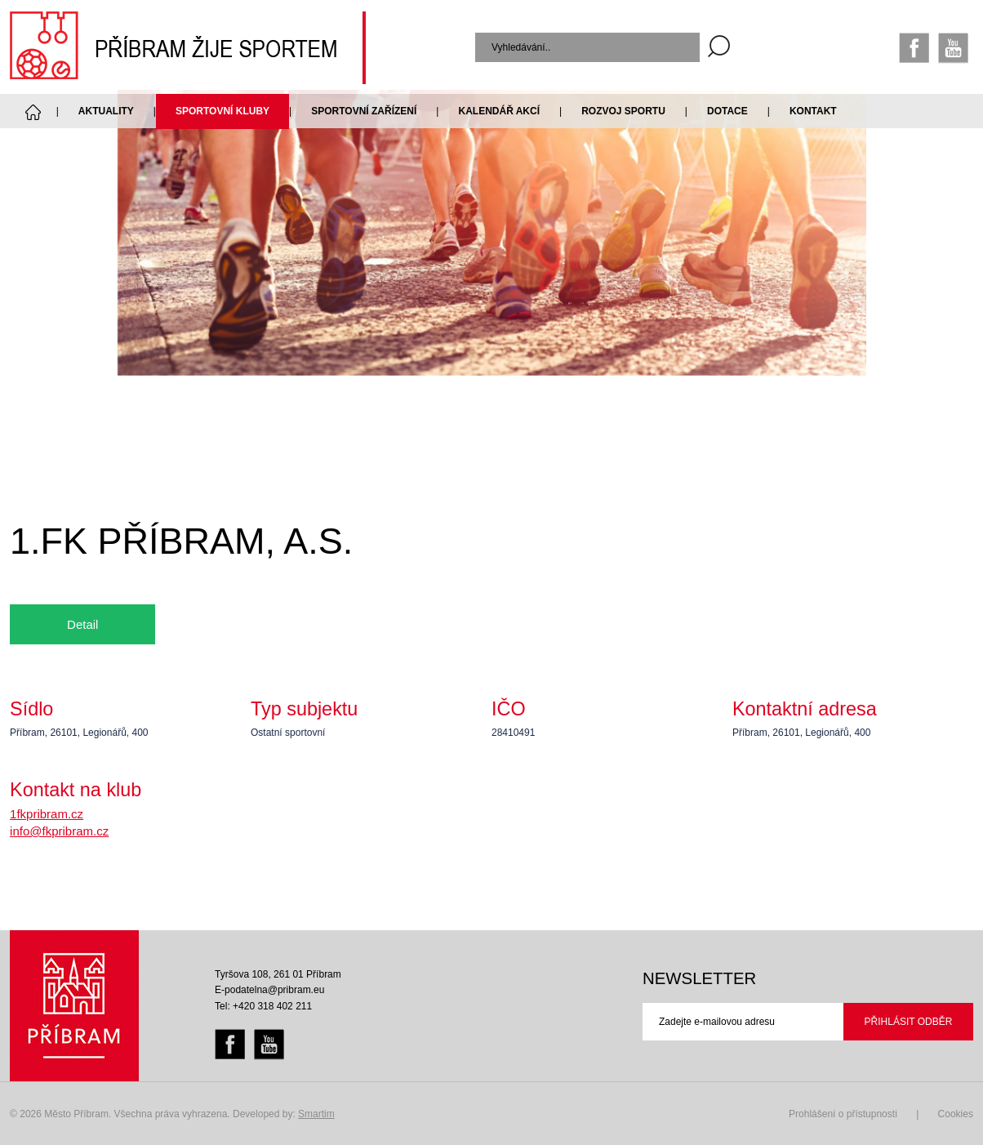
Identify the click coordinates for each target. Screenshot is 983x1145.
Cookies (955, 1114)
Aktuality (106, 111)
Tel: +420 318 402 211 (263, 1006)
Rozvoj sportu (623, 111)
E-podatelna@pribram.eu (269, 990)
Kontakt (813, 111)
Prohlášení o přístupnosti (843, 1114)
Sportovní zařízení (363, 111)
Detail (82, 624)
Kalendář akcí (499, 111)
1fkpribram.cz (46, 814)
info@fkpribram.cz (59, 831)
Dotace (727, 111)
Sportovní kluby (222, 111)
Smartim (316, 1114)
